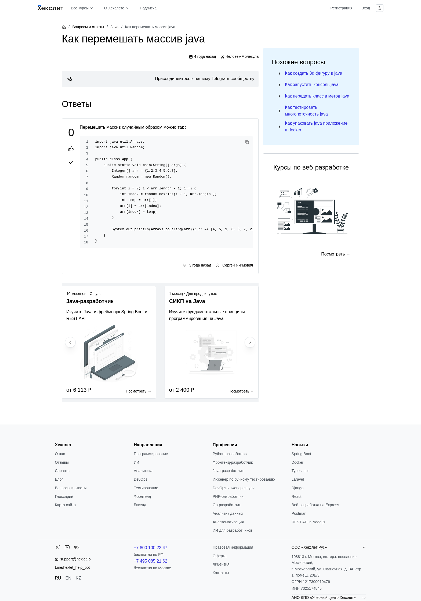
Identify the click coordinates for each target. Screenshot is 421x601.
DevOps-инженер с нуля (234, 488)
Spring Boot (301, 454)
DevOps (140, 479)
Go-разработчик (227, 505)
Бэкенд (140, 505)
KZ (78, 578)
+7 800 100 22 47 (150, 547)
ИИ (136, 462)
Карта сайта (65, 505)
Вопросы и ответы (88, 27)
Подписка (148, 8)
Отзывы (61, 462)
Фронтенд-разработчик (233, 462)
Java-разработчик (228, 471)
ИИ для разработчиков (232, 530)
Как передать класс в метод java (317, 96)
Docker (297, 462)
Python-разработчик (230, 454)
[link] (160, 79)
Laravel (298, 479)
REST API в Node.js (308, 522)
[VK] (76, 548)
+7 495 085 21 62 (150, 561)
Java (115, 27)
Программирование (151, 454)
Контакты (221, 573)
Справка (62, 471)
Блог (59, 479)
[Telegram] (57, 548)
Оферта (220, 556)
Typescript (300, 471)
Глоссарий (64, 496)
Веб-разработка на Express (315, 505)
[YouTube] (67, 548)
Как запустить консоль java (312, 84)
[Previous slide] (70, 342)
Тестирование (146, 488)
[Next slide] (250, 342)
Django (297, 488)
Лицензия (221, 564)
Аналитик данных (228, 513)
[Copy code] (247, 142)
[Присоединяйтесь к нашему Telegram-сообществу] (160, 79)
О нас (60, 454)
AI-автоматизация (228, 522)
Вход (365, 8)
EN (68, 578)
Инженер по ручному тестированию (244, 479)
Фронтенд (142, 496)
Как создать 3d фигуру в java (313, 73)
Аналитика (143, 471)
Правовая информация (233, 547)
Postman (299, 513)
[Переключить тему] (379, 8)
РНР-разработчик (228, 496)
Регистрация (341, 8)
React (297, 496)
